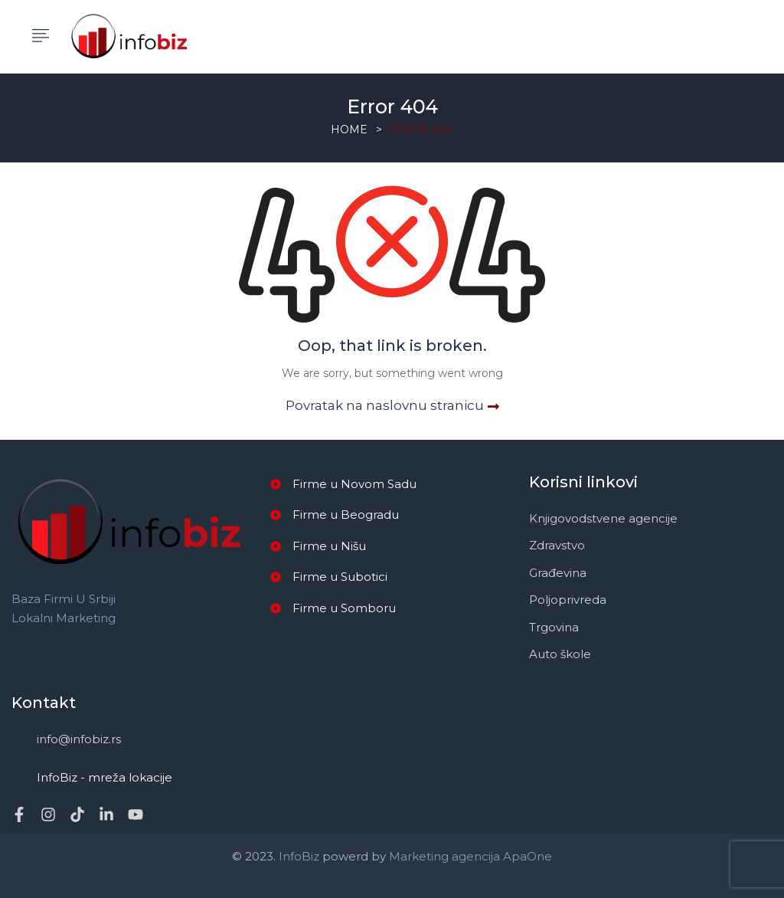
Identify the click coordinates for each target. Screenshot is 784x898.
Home (349, 129)
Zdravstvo (557, 545)
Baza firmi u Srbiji (63, 599)
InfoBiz (297, 856)
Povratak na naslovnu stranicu (392, 405)
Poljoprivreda (567, 599)
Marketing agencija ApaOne (470, 856)
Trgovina (554, 627)
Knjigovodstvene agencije (603, 518)
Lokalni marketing (63, 618)
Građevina (557, 572)
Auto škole (560, 654)
